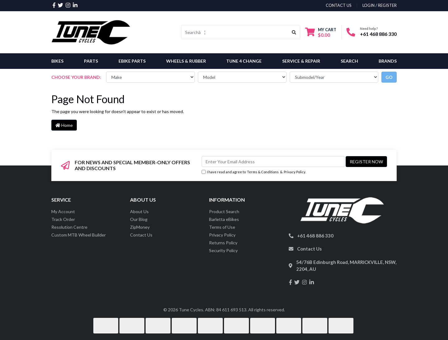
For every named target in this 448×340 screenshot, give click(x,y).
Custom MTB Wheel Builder (78, 234)
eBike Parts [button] (132, 61)
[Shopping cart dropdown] (321, 32)
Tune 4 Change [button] (244, 61)
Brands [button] (388, 61)
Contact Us (141, 234)
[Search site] (294, 32)
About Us (139, 211)
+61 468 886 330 (378, 34)
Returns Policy (223, 242)
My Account (63, 211)
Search (349, 61)
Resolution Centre (69, 227)
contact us (339, 5)
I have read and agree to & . (254, 172)
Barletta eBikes (224, 219)
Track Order (63, 219)
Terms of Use (222, 227)
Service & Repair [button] (301, 61)
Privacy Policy (295, 172)
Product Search (224, 211)
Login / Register (379, 5)
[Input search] (234, 32)
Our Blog (138, 219)
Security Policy (223, 250)
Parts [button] (91, 61)
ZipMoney (140, 227)
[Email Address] (273, 161)
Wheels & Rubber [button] (186, 61)
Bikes (57, 61)
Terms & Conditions (263, 172)
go (389, 77)
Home (64, 125)
